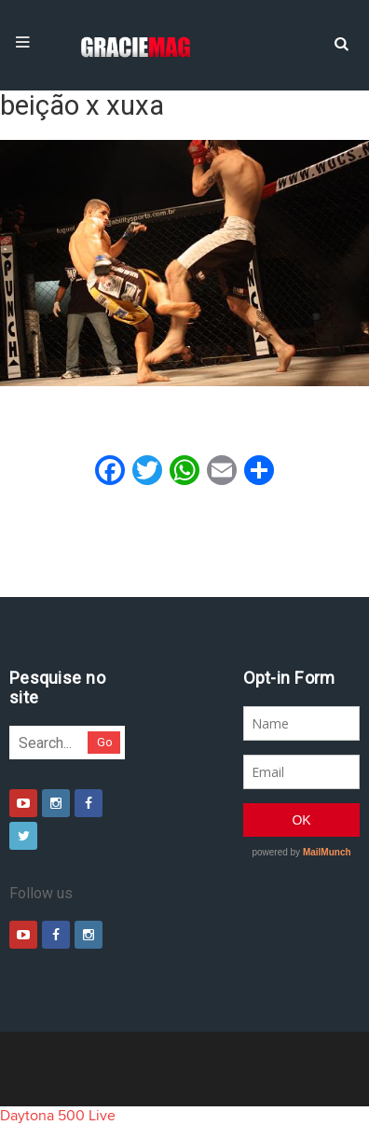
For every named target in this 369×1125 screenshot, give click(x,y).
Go (105, 742)
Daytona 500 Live (58, 1115)
